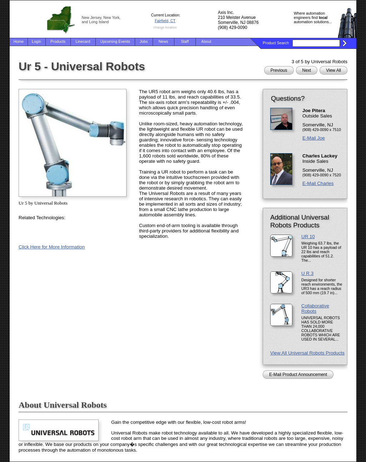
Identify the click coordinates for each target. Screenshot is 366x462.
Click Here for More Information (52, 247)
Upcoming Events (115, 41)
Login (36, 41)
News (163, 41)
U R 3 (307, 273)
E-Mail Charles (317, 183)
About (206, 41)
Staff (185, 41)
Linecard (83, 41)
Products (57, 41)
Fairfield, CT (165, 21)
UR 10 (308, 236)
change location (165, 27)
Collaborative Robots (315, 308)
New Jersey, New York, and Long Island (101, 19)
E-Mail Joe (313, 138)
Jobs (144, 41)
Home (19, 41)
